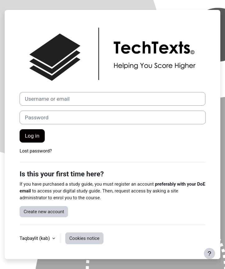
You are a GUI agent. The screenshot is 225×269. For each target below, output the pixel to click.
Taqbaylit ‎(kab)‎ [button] (35, 238)
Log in (32, 136)
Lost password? (36, 151)
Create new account (44, 211)
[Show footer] (209, 253)
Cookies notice (84, 238)
